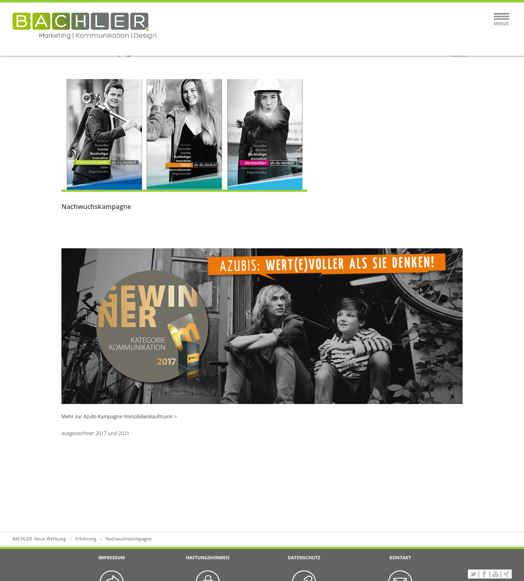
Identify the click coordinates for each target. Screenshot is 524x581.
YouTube (495, 574)
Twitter (473, 574)
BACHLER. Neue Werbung (39, 539)
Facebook (484, 574)
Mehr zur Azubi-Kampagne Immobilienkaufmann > (119, 416)
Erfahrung (85, 539)
